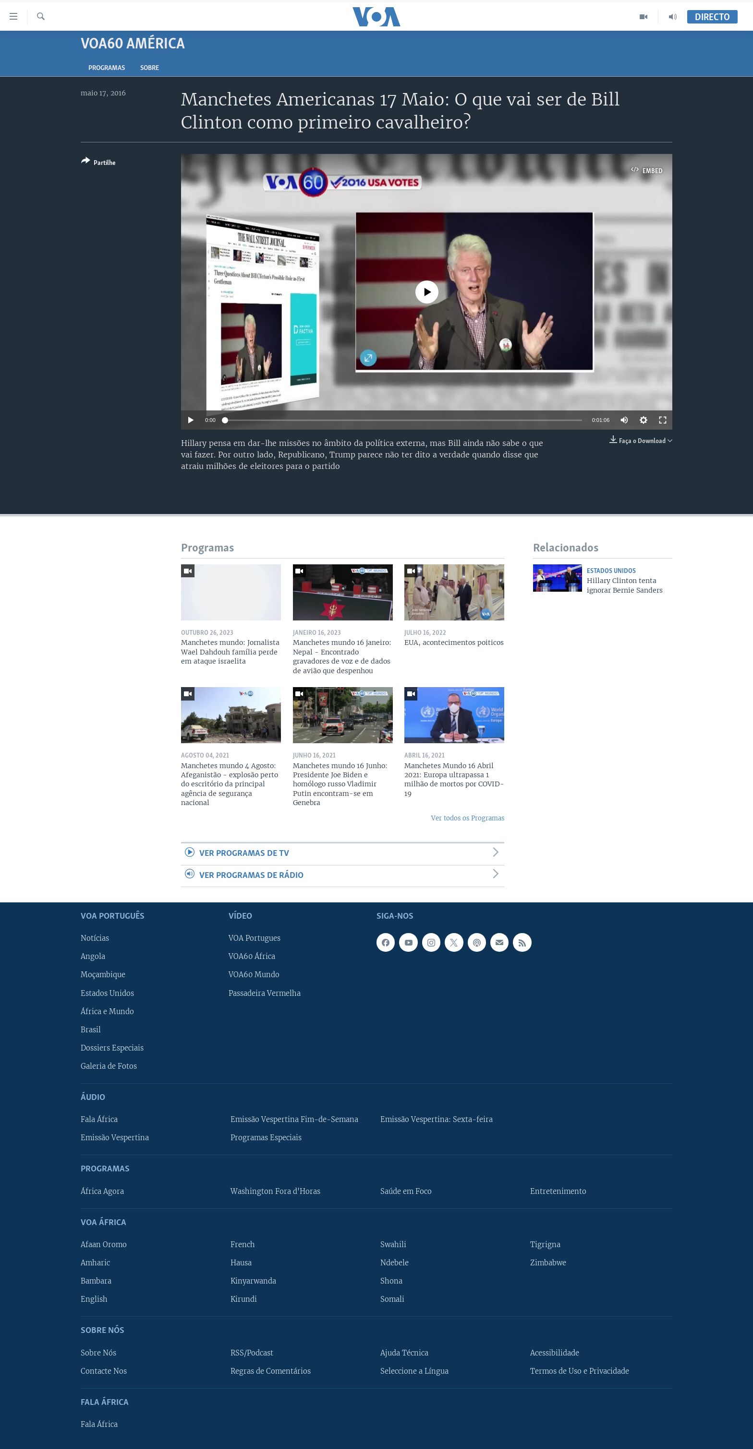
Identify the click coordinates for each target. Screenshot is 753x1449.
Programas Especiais (266, 1137)
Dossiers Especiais (112, 1048)
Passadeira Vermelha (265, 993)
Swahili (393, 1244)
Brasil (91, 1030)
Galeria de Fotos (109, 1066)
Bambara (96, 1281)
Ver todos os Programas (467, 818)
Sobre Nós (98, 1352)
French (243, 1244)
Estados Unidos (611, 571)
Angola (93, 956)
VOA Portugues (254, 938)
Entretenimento (558, 1191)
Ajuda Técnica (404, 1352)
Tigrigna (545, 1244)
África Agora (102, 1191)
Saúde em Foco (406, 1191)
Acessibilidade (554, 1352)
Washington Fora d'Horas (275, 1191)
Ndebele (394, 1263)
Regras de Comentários (271, 1371)
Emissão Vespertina (115, 1137)
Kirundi (244, 1299)
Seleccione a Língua (414, 1371)
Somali (392, 1299)
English (94, 1299)
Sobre (149, 68)
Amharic (95, 1263)
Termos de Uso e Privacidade (579, 1371)
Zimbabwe (548, 1263)
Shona (391, 1281)
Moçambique (103, 974)
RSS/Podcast (252, 1352)
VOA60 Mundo (254, 974)
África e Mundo (107, 1011)
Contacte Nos (104, 1371)
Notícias (95, 938)
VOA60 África (252, 956)
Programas (106, 68)
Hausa (241, 1263)
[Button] (98, 164)
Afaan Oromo (104, 1244)
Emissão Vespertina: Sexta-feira (436, 1119)
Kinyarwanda (253, 1281)
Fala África (99, 1119)
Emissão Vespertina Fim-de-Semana (294, 1119)
